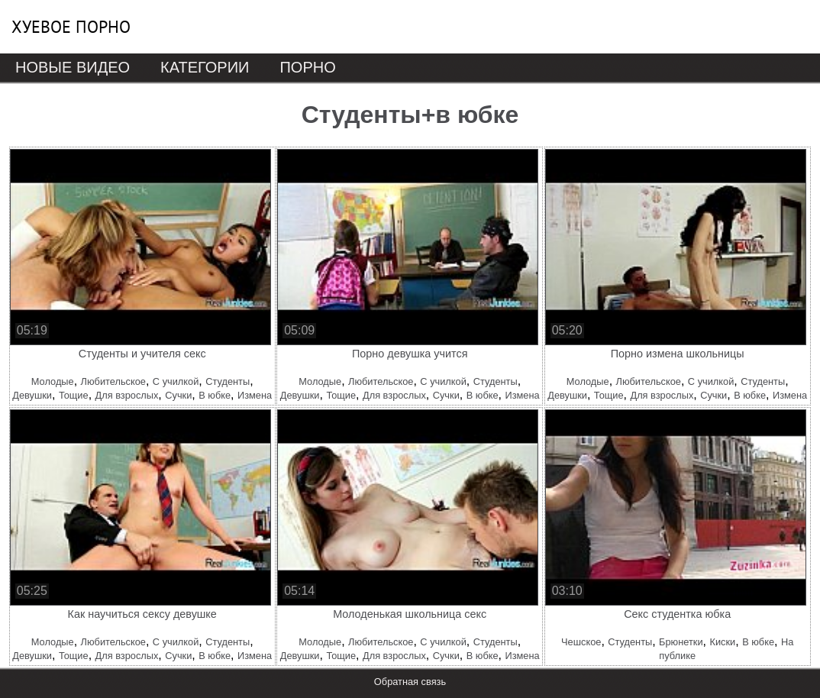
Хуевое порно (71, 26)
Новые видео (72, 67)
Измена (254, 395)
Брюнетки (680, 642)
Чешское (581, 642)
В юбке (215, 395)
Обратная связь (410, 681)
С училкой (176, 381)
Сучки (178, 395)
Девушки (32, 395)
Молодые (52, 381)
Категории (204, 67)
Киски (722, 642)
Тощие (74, 395)
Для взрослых (127, 395)
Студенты (227, 381)
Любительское (113, 381)
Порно (307, 67)
